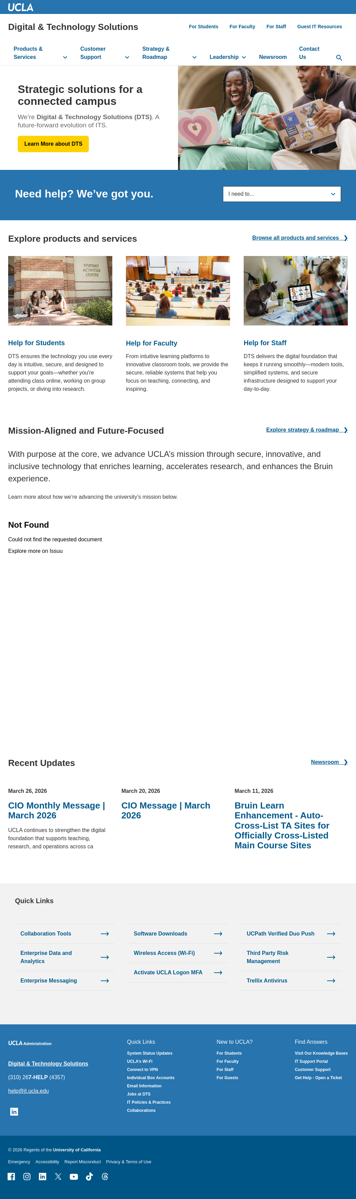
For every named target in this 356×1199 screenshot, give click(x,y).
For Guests (227, 1077)
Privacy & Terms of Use (128, 1161)
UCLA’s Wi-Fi (139, 1061)
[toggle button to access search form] (339, 58)
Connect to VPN (142, 1069)
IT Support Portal (311, 1061)
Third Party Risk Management (268, 957)
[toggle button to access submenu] (65, 57)
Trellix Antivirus (267, 980)
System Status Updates (149, 1053)
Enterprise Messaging (48, 980)
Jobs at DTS (138, 1094)
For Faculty (242, 26)
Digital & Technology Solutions (73, 26)
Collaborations (141, 1110)
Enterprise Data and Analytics (46, 957)
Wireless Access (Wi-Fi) (164, 953)
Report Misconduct (83, 1161)
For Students (203, 26)
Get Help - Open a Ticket (318, 1077)
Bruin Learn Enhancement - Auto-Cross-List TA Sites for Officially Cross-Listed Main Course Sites (281, 825)
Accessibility (47, 1161)
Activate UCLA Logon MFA (168, 972)
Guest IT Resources (319, 26)
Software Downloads (160, 933)
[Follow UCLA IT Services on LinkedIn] (14, 1111)
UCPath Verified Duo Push (280, 933)
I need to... (241, 194)
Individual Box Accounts (151, 1077)
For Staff (276, 26)
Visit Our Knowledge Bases (321, 1053)
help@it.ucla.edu (28, 1091)
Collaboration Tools (45, 933)
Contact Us (309, 53)
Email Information (144, 1086)
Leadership (224, 57)
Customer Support (93, 53)
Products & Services (28, 53)
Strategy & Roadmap (155, 53)
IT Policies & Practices (149, 1102)
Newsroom (273, 57)
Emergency (19, 1161)
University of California (77, 1149)
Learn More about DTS (54, 144)
